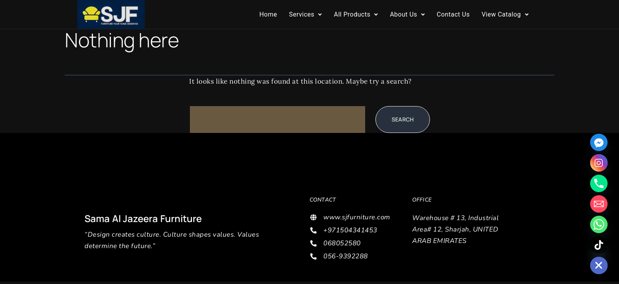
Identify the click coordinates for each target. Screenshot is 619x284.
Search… (203, 98)
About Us (407, 14)
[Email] (599, 204)
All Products (356, 14)
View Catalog (505, 14)
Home (268, 14)
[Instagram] (599, 163)
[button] (305, 15)
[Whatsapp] (599, 224)
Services (305, 14)
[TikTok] (599, 245)
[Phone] (599, 183)
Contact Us (453, 14)
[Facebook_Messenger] (599, 142)
